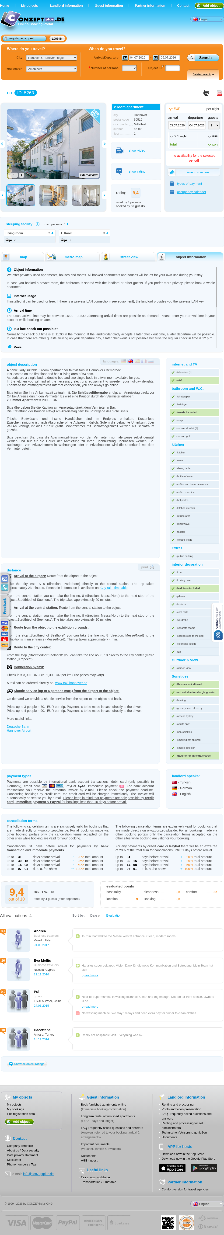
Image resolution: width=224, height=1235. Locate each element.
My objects (14, 1104)
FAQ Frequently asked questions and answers (112, 1128)
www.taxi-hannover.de (71, 683)
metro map (64, 257)
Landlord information (66, 5)
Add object (211, 5)
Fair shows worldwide (95, 1177)
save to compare (188, 172)
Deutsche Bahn (18, 726)
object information (182, 257)
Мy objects (29, 5)
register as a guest (19, 38)
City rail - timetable (114, 588)
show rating (131, 171)
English (201, 19)
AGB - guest (89, 1160)
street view (120, 257)
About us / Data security (23, 1150)
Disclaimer (14, 1160)
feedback (6, 606)
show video (130, 150)
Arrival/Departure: (106, 57)
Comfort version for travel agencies (185, 1189)
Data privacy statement (22, 1155)
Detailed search (203, 74)
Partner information (150, 5)
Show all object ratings (26, 1064)
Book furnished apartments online (103, 1104)
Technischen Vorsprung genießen (184, 1132)
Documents (88, 1156)
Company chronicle (20, 1146)
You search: (14, 68)
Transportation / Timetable (98, 1182)
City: (20, 57)
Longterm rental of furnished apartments (108, 1116)
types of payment (186, 183)
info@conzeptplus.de (38, 1174)
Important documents (95, 1144)
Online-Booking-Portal (33, 21)
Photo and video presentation (181, 1109)
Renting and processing (178, 1104)
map (14, 257)
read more (91, 975)
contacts (5, 587)
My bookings (15, 1109)
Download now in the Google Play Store (188, 1158)
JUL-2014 (186, 1222)
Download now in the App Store (183, 1154)
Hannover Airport (19, 730)
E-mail (5, 579)
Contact (183, 5)
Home (4, 5)
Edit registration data (21, 1114)
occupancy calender (188, 192)
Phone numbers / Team (22, 1164)
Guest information (109, 5)
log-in (57, 38)
